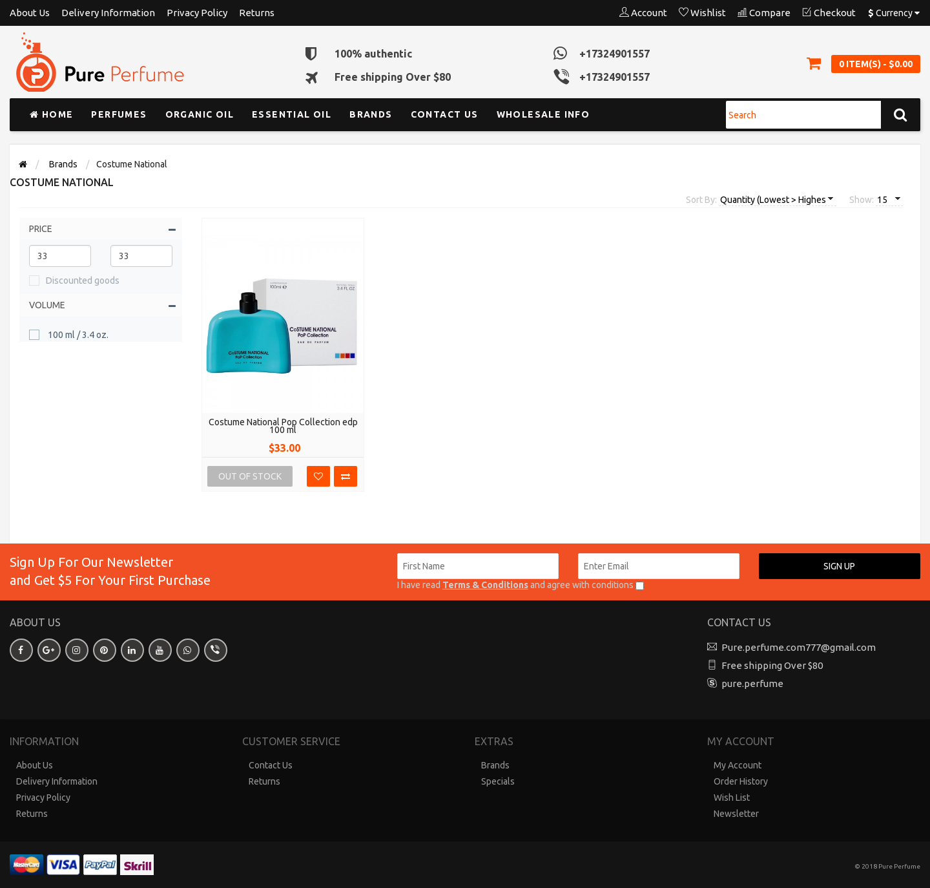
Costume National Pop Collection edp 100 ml (283, 426)
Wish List (732, 797)
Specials (498, 781)
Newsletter (736, 814)
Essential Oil (291, 114)
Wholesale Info (543, 114)
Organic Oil (199, 114)
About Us (30, 12)
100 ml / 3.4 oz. (77, 335)
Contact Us (271, 765)
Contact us (445, 114)
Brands (370, 114)
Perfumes (119, 114)
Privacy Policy (197, 12)
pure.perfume (752, 683)
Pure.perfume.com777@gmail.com (798, 647)
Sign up (839, 566)
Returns (256, 12)
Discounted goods (82, 280)
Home (51, 114)
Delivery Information (108, 12)
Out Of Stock (250, 476)
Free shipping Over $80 (772, 665)
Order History (741, 781)
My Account (737, 765)
